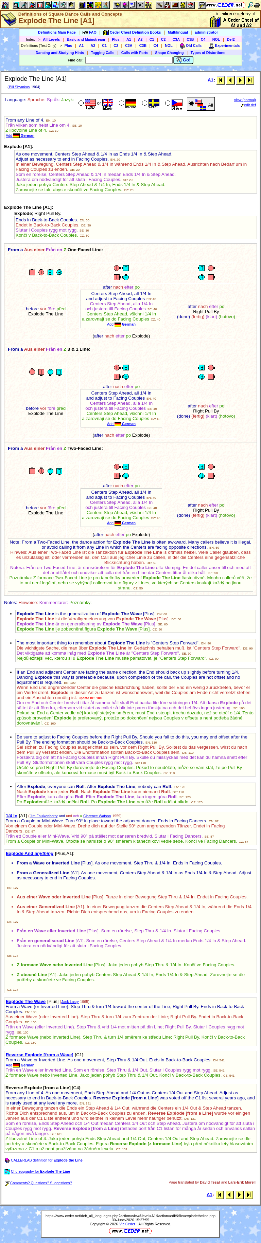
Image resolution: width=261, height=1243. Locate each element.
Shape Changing (169, 53)
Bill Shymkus (19, 87)
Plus (116, 39)
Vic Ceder (127, 1224)
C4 (203, 39)
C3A (176, 39)
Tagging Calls (102, 53)
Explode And (29, 853)
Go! (183, 60)
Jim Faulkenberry (44, 816)
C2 (163, 39)
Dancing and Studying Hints (60, 53)
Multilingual (178, 32)
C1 (152, 39)
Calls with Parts (134, 53)
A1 (128, 39)
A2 (140, 39)
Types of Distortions (208, 53)
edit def (248, 105)
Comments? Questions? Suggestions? (38, 1183)
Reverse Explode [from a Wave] (39, 1054)
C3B (190, 39)
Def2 (231, 39)
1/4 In (11, 815)
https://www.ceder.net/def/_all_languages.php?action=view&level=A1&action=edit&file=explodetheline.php (130, 1216)
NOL (216, 39)
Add (20, 135)
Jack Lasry (70, 1002)
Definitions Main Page (57, 32)
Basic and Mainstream (86, 39)
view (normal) (245, 100)
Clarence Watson (97, 816)
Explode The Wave (26, 1001)
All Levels (51, 39)
